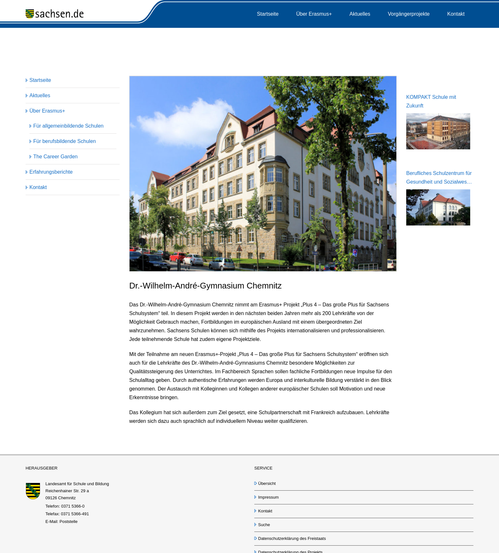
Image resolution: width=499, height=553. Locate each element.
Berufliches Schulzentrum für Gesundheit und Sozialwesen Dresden (439, 178)
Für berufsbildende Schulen (64, 141)
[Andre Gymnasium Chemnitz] (263, 173)
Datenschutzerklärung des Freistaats (292, 538)
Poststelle (68, 521)
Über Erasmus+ (47, 111)
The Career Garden (55, 156)
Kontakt (38, 187)
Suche (264, 524)
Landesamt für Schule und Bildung (77, 483)
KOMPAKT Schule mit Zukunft (431, 101)
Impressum (268, 497)
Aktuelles (39, 95)
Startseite (40, 80)
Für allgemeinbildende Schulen (68, 126)
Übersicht (267, 483)
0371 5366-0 (72, 506)
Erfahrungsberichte (51, 172)
